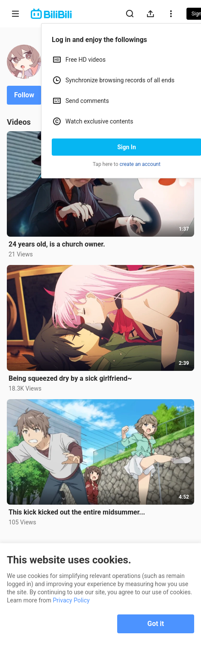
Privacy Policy (71, 600)
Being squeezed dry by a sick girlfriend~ (70, 378)
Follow (24, 95)
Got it (156, 624)
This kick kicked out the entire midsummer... (77, 512)
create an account (140, 164)
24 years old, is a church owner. (57, 244)
